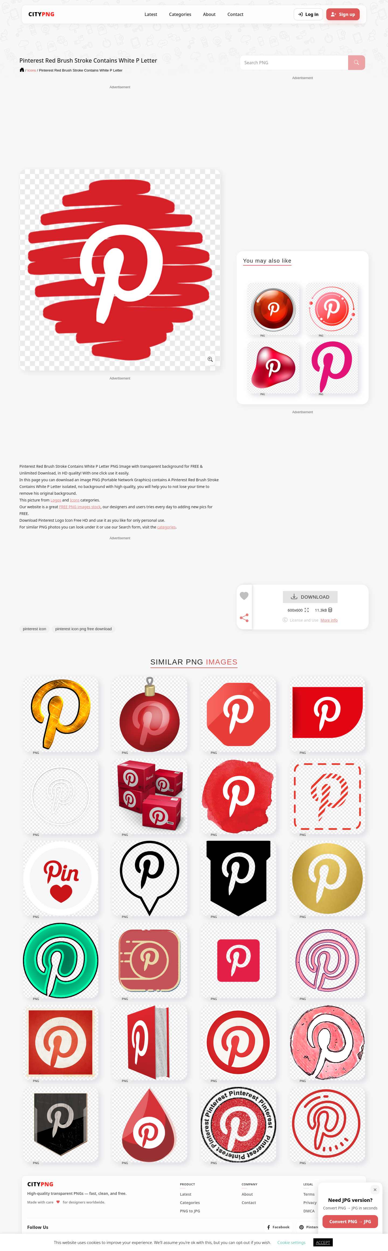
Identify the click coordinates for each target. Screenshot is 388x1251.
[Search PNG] (294, 62)
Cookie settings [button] (292, 1242)
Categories (180, 14)
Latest (151, 14)
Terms (309, 1194)
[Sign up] (343, 14)
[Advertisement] (119, 127)
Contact (235, 14)
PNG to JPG (190, 1211)
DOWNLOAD (310, 597)
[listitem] (278, 1227)
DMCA (309, 1211)
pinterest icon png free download (83, 629)
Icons (74, 500)
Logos (56, 500)
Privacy (310, 1202)
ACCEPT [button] (323, 1242)
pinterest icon (34, 629)
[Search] (356, 62)
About (209, 14)
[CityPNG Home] (41, 14)
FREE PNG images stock (80, 506)
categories (166, 527)
